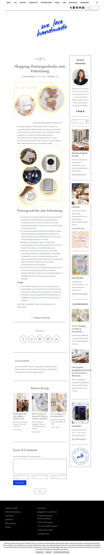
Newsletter (33, 2)
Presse (57, 2)
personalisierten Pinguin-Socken (32, 245)
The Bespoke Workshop (29, 298)
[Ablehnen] (101, 548)
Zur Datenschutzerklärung (61, 552)
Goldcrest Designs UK (54, 273)
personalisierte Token (39, 270)
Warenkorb (84, 2)
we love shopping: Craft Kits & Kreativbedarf (79, 329)
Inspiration (51, 76)
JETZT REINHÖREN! (79, 439)
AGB (15, 508)
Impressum (9, 508)
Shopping (37, 318)
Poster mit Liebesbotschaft (41, 253)
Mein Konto (73, 2)
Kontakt (23, 2)
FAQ (15, 2)
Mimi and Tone (39, 289)
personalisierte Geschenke (37, 231)
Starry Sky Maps (26, 237)
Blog (31, 49)
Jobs (64, 2)
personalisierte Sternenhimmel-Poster (43, 234)
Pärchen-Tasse (26, 289)
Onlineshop (69, 49)
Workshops (48, 49)
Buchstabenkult (52, 220)
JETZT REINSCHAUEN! (80, 294)
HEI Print (24, 262)
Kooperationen (46, 2)
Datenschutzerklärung (12, 512)
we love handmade (29, 76)
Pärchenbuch (39, 220)
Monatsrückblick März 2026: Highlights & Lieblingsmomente (20, 416)
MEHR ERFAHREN (78, 229)
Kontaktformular (43, 534)
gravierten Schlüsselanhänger (48, 295)
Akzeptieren (39, 552)
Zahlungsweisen (10, 523)
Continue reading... (17, 429)
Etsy (58, 132)
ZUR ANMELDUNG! (79, 175)
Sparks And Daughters (31, 242)
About (8, 2)
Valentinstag (46, 318)
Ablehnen (48, 552)
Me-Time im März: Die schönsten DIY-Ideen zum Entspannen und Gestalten (40, 416)
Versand (8, 527)
